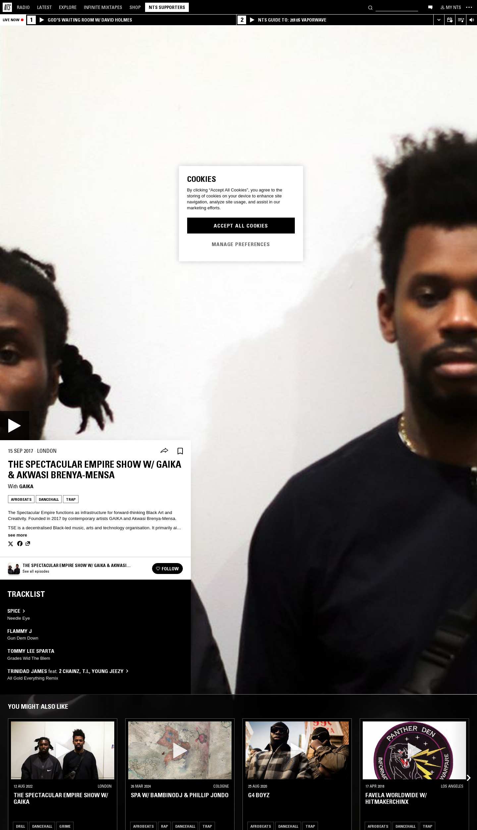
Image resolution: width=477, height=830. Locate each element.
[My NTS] (450, 7)
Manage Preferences (241, 244)
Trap (71, 499)
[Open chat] (430, 7)
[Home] (7, 7)
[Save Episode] (180, 451)
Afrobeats (21, 499)
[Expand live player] (438, 20)
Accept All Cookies (241, 225)
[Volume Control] (471, 20)
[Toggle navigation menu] (469, 7)
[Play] (14, 425)
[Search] (370, 7)
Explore (68, 7)
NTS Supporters (167, 7)
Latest (44, 7)
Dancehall (49, 499)
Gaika (26, 486)
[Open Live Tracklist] (460, 20)
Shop (135, 7)
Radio (23, 7)
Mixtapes (103, 7)
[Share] (164, 451)
